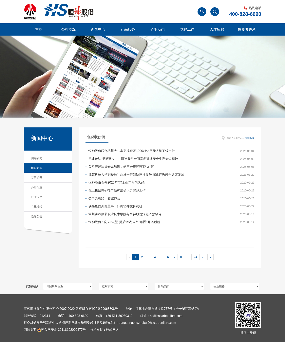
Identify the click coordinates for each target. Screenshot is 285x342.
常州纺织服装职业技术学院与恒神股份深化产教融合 (124, 214)
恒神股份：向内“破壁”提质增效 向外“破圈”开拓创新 (124, 222)
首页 (38, 29)
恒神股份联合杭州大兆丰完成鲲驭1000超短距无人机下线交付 (131, 151)
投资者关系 (247, 29)
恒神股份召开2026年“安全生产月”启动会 (116, 182)
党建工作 (187, 29)
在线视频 (36, 206)
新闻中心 (98, 29)
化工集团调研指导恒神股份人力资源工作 (116, 190)
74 (195, 257)
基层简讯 (36, 177)
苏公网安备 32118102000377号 (61, 329)
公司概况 (68, 29)
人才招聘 (217, 29)
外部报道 (36, 187)
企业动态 (157, 29)
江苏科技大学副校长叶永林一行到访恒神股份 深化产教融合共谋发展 (136, 174)
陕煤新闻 (36, 158)
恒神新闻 (36, 168)
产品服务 (128, 29)
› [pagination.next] (210, 257)
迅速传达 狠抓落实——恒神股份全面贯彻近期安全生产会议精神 (133, 158)
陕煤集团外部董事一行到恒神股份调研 (115, 206)
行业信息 (36, 197)
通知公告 (36, 216)
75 (203, 257)
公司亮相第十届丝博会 (104, 198)
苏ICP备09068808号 (103, 308)
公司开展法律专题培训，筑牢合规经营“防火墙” (121, 166)
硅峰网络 (112, 329)
